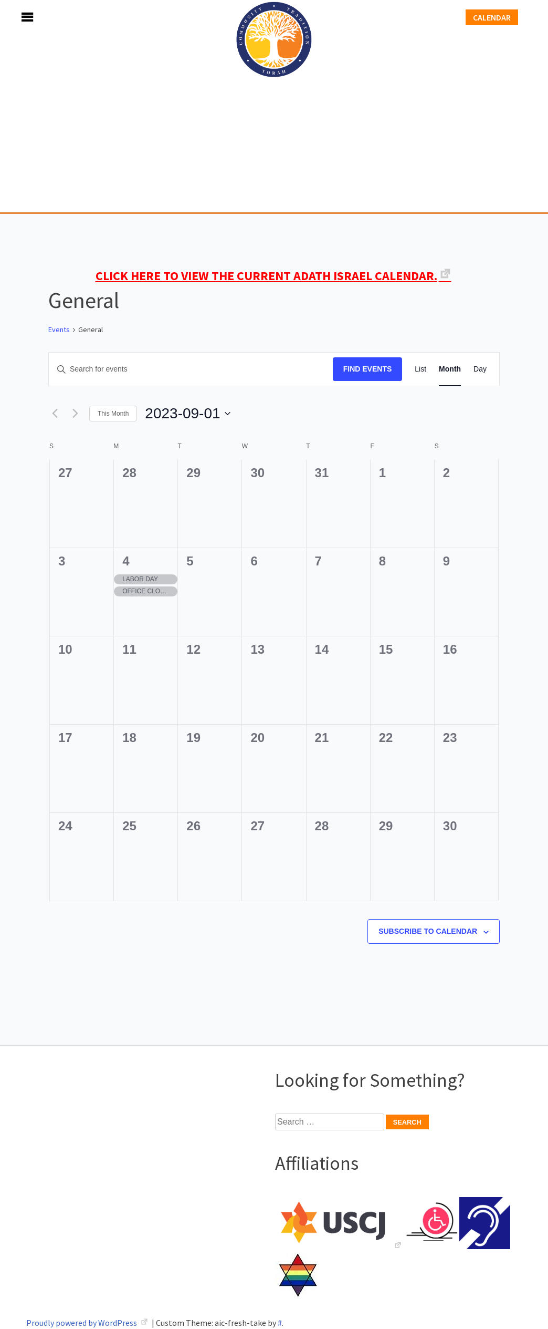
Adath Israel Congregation (274, 106)
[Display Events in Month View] (450, 369)
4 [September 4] (125, 561)
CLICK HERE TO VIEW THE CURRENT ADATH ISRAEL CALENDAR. (266, 275)
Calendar (492, 17)
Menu (15, 17)
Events (59, 329)
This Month (113, 413)
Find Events (367, 369)
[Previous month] (54, 413)
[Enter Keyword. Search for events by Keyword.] (191, 369)
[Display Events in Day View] (480, 369)
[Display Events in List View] (420, 369)
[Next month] (75, 413)
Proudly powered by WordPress (82, 1322)
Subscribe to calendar (427, 931)
